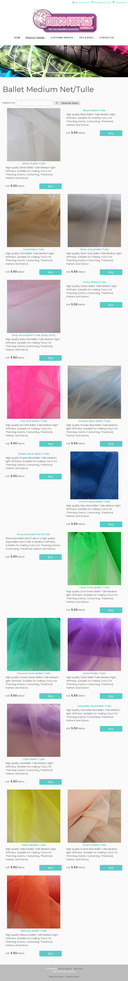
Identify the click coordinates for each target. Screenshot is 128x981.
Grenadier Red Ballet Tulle (94, 706)
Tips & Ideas (86, 37)
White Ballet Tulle (33, 163)
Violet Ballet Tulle (94, 673)
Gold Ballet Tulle (33, 249)
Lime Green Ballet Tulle (94, 587)
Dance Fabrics (65, 968)
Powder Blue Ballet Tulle (94, 421)
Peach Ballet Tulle (94, 845)
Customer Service (62, 37)
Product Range (35, 37)
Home (17, 37)
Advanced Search (70, 103)
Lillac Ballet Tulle (34, 759)
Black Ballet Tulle (94, 110)
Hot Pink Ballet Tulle (34, 421)
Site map (78, 968)
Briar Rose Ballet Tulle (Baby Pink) (33, 335)
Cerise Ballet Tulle (94, 282)
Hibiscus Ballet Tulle (34, 930)
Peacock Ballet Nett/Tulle (33, 534)
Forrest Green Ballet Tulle (33, 673)
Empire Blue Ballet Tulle (33, 453)
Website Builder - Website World (64, 976)
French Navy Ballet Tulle (94, 501)
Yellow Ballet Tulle (34, 845)
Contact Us (106, 37)
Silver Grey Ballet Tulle (94, 249)
